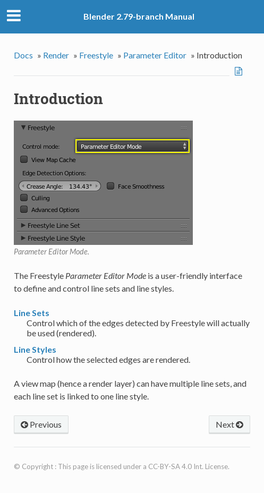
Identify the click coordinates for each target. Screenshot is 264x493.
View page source (239, 71)
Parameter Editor (154, 55)
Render (56, 55)
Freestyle (96, 55)
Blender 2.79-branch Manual (138, 16)
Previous (41, 424)
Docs (23, 55)
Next (229, 424)
